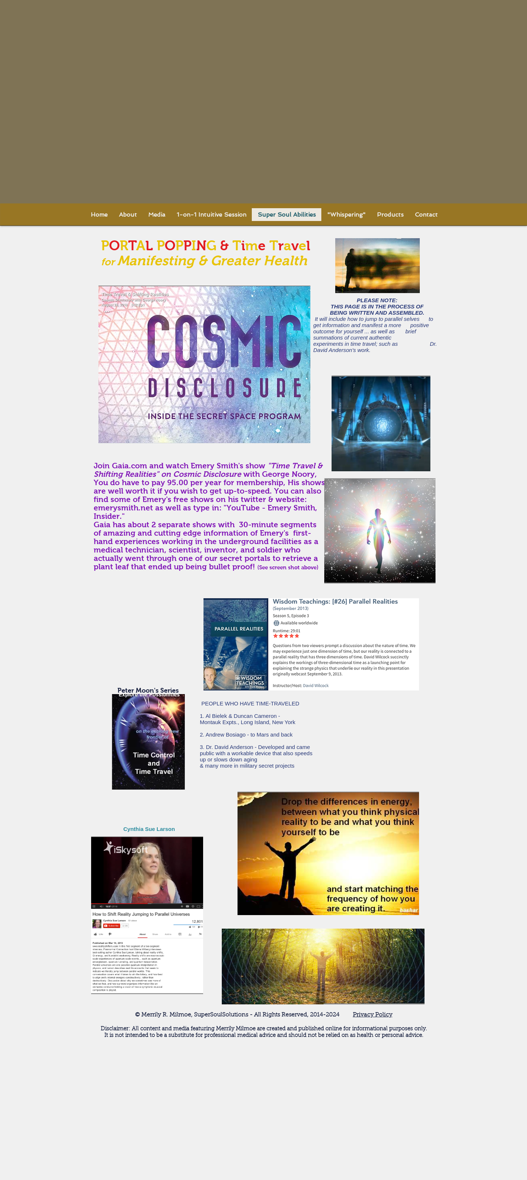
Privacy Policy (372, 1015)
